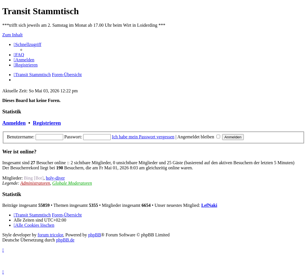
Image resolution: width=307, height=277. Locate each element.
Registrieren (47, 123)
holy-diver (55, 178)
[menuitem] (19, 54)
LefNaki (209, 205)
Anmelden (14, 123)
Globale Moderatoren (72, 183)
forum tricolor (50, 234)
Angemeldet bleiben (198, 136)
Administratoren (35, 183)
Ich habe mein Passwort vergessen (143, 136)
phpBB (94, 234)
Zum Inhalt (12, 34)
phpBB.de (65, 240)
